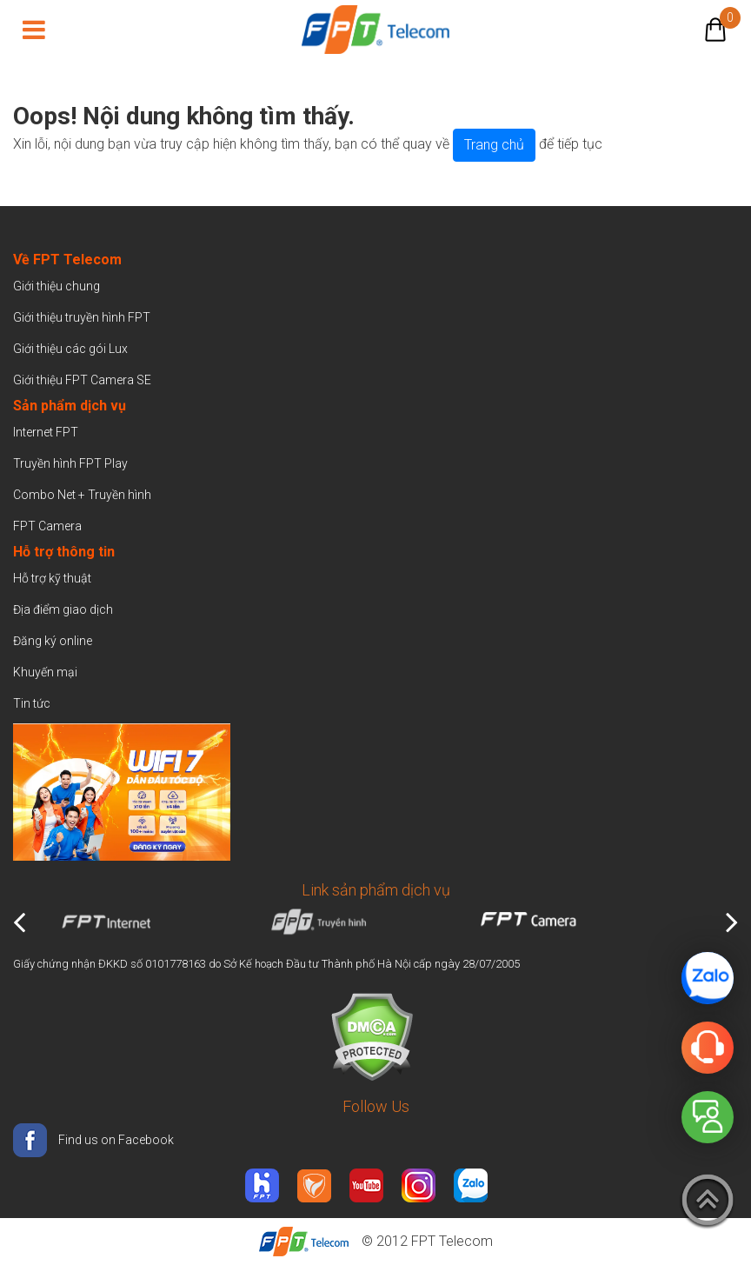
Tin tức (31, 703)
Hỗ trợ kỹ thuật (52, 578)
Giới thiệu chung (58, 286)
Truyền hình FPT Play (70, 463)
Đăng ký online (52, 641)
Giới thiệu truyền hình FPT (81, 317)
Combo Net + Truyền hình (82, 495)
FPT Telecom (452, 1241)
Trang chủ (494, 144)
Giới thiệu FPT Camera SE (82, 380)
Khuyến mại (45, 672)
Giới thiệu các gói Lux (70, 349)
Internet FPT (45, 432)
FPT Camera (47, 526)
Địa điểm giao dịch (63, 609)
